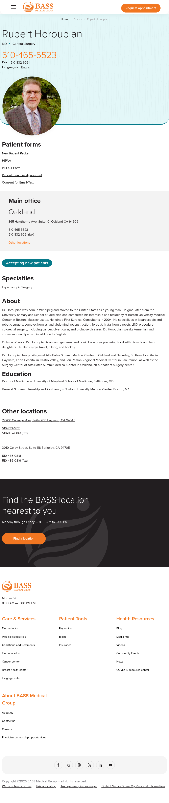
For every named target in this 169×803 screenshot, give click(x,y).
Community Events (128, 653)
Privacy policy (46, 786)
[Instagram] (79, 765)
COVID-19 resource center (132, 670)
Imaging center (11, 678)
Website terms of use (16, 786)
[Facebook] (58, 765)
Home (64, 19)
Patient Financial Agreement (22, 175)
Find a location (23, 538)
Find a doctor (10, 628)
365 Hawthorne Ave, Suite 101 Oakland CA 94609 (43, 221)
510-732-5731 (11, 428)
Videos (120, 645)
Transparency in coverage (79, 786)
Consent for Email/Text (18, 182)
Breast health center (14, 670)
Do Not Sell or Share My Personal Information (133, 786)
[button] (12, 7)
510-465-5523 (29, 54)
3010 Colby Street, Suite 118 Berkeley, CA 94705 (36, 447)
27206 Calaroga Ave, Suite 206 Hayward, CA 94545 (38, 420)
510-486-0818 (11, 455)
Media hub (122, 637)
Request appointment (140, 8)
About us (7, 713)
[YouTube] (111, 765)
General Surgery (24, 43)
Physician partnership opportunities (24, 737)
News (119, 661)
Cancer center (11, 661)
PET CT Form (11, 168)
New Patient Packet (15, 153)
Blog (119, 628)
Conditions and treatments (18, 645)
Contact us (8, 721)
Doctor (78, 19)
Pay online (65, 628)
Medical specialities (14, 637)
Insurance (65, 645)
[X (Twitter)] (90, 765)
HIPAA (6, 160)
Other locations (19, 242)
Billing (63, 637)
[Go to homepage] (38, 7)
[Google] (69, 765)
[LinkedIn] (100, 765)
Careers (7, 729)
